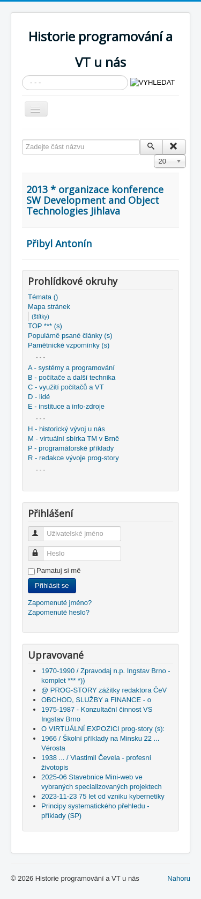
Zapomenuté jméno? (60, 603)
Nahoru (178, 878)
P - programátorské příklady (71, 448)
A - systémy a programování (71, 368)
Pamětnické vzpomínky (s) (68, 345)
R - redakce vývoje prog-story (73, 458)
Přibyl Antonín (59, 243)
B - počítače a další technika (71, 377)
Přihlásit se (52, 585)
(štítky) (40, 316)
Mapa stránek (49, 307)
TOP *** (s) (45, 326)
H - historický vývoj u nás (66, 429)
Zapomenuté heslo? (59, 612)
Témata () (43, 297)
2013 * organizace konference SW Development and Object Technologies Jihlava (94, 200)
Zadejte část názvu (22, 139)
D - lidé (39, 397)
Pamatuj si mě (58, 570)
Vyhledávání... (22, 75)
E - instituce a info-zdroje (66, 406)
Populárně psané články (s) (70, 335)
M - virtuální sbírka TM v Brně (73, 438)
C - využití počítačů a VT (66, 387)
